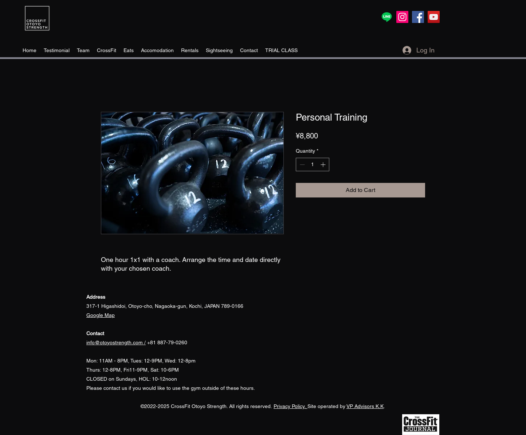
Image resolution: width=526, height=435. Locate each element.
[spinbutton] (312, 164)
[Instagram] (402, 17)
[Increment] (323, 164)
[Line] (387, 17)
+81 (121, 342)
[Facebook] (418, 17)
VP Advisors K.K (365, 406)
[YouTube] (434, 17)
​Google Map (100, 315)
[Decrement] (301, 164)
